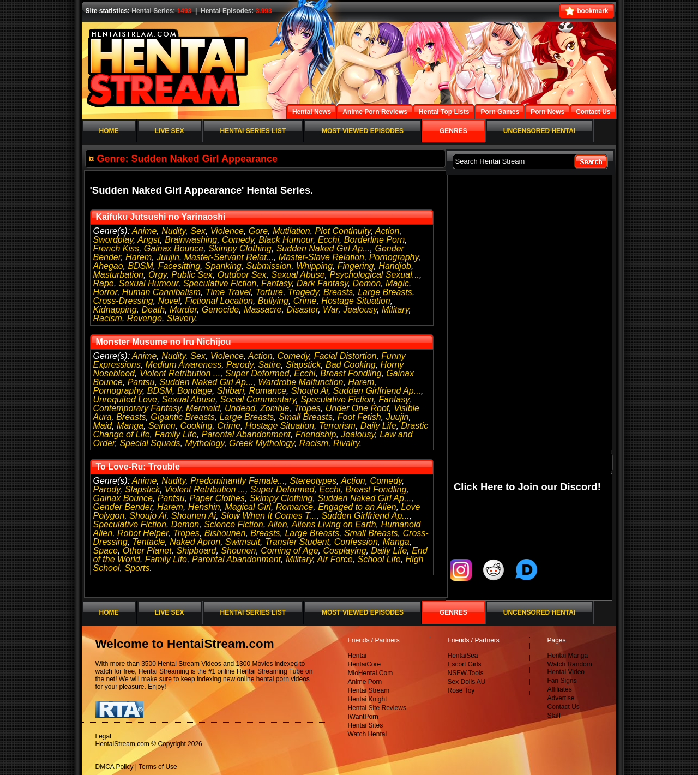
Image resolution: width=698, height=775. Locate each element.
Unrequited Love (125, 399)
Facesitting (179, 266)
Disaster (302, 309)
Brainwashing (191, 239)
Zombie (274, 408)
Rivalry (346, 443)
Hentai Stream (369, 690)
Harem (138, 257)
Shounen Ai (193, 515)
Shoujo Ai (309, 390)
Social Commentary (258, 399)
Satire (269, 364)
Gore (258, 231)
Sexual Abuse (297, 274)
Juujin (168, 257)
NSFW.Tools (466, 673)
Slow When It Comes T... (268, 515)
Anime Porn (365, 682)
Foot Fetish (359, 417)
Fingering (356, 266)
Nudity (173, 231)
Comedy (238, 239)
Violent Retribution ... (180, 373)
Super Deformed (257, 373)
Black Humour (285, 239)
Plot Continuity (343, 231)
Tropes (307, 408)
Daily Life (378, 425)
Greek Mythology (261, 443)
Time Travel (228, 292)
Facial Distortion (345, 356)
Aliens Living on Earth (334, 524)
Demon (367, 283)
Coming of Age (289, 550)
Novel (169, 300)
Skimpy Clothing (240, 248)
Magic (397, 283)
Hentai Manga (567, 655)
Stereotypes (313, 480)
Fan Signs (562, 680)
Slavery (181, 318)
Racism (107, 318)
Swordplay (113, 239)
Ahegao (108, 266)
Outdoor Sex (242, 274)
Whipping (314, 266)
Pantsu (141, 382)
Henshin (204, 507)
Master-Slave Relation (321, 257)
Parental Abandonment (246, 434)
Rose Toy (461, 690)
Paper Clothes (217, 498)
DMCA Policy (114, 767)
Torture (269, 292)
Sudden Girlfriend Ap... (377, 390)
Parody (240, 364)
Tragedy (303, 292)
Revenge (144, 318)
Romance (267, 390)
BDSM (140, 266)
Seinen (162, 425)
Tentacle (149, 541)
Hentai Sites (365, 725)
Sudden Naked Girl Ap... (323, 248)
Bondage (194, 390)
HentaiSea (463, 655)
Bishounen (225, 533)
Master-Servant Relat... (229, 257)
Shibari (230, 390)
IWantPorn (363, 716)
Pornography (393, 257)
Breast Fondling (350, 373)
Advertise (561, 698)
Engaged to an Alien (357, 507)
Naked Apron (195, 541)
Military (395, 309)
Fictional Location (219, 300)
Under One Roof (357, 408)
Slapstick (303, 364)
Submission (269, 266)
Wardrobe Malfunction (300, 382)
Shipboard (196, 550)
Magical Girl (247, 507)
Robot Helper (142, 533)
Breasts (338, 292)
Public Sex (192, 274)
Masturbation (118, 274)
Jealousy (360, 309)
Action (387, 231)
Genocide (220, 309)
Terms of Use (158, 767)
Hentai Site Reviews (377, 708)
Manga (130, 425)
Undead (240, 408)
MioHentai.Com (370, 673)
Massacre (262, 309)
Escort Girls (465, 664)
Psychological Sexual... (375, 274)
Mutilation (291, 231)
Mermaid (203, 408)
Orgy (157, 274)
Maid (102, 425)
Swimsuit (242, 541)
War (330, 309)
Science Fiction (233, 524)
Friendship (316, 434)
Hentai (357, 655)
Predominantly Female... (237, 480)
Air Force (335, 559)
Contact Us (563, 707)
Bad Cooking (351, 364)
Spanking (223, 266)
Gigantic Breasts (182, 417)
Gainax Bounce (173, 248)
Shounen (238, 550)
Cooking (196, 425)
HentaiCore (364, 664)
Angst (148, 239)
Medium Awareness (184, 364)
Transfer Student (297, 541)
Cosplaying (344, 550)
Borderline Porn (374, 239)
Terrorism (337, 425)
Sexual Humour (148, 283)
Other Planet (147, 550)
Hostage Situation (355, 300)
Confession (356, 541)
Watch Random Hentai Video (569, 668)
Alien (277, 524)
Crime (305, 300)
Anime (144, 231)
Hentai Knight (367, 699)
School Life (378, 559)
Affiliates (559, 689)
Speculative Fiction (219, 283)
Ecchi (328, 239)
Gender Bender (123, 507)
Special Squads (149, 443)
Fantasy (276, 283)
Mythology (204, 443)
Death (153, 309)
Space (105, 550)
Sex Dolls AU (467, 682)
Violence (227, 231)
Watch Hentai (367, 734)
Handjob (394, 266)
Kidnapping (115, 309)
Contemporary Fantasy (137, 408)
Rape (103, 283)
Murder (183, 309)
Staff (554, 715)
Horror (105, 292)
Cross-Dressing (123, 300)
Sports (136, 568)
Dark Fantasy (322, 283)
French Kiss (116, 248)
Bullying (273, 300)
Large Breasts (385, 292)
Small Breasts (306, 417)
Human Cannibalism (161, 292)
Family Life (175, 434)
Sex (198, 231)
